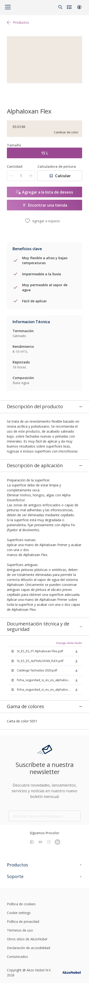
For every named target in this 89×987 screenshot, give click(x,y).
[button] (79, 7)
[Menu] (8, 7)
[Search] (60, 7)
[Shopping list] (70, 7)
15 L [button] (44, 153)
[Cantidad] (21, 175)
